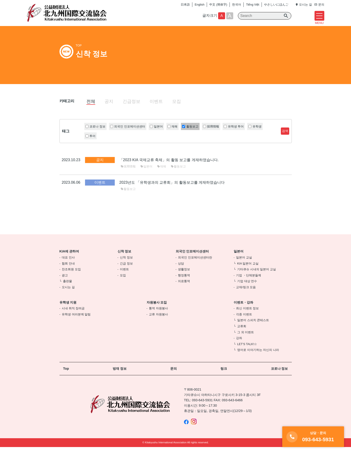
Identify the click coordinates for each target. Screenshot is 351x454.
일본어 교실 (244, 264)
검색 (285, 138)
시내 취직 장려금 (73, 315)
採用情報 (128, 173)
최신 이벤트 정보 (247, 315)
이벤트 (156, 108)
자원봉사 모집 (157, 309)
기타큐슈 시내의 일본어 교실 (256, 276)
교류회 (241, 333)
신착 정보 (124, 258)
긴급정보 (131, 108)
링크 (223, 375)
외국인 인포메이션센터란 (195, 264)
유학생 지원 (68, 309)
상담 (181, 270)
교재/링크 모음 (246, 294)
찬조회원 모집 (71, 276)
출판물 (67, 288)
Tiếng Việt (252, 4)
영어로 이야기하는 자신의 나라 (258, 357)
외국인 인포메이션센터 (192, 258)
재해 (161, 173)
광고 (65, 282)
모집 (176, 108)
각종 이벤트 (244, 321)
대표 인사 (68, 264)
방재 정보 (120, 375)
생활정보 (184, 276)
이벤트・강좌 (243, 309)
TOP (79, 52)
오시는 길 (68, 294)
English (199, 4)
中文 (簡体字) (218, 4)
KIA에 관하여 (69, 258)
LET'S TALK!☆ (247, 351)
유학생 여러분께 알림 (76, 321)
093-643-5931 (202, 407)
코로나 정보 (279, 375)
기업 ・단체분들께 (248, 282)
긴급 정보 (126, 270)
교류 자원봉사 (158, 321)
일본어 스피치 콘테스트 (253, 327)
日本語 (185, 4)
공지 (109, 108)
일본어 (146, 173)
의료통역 (184, 288)
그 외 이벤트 (245, 339)
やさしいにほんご (276, 4)
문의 (173, 375)
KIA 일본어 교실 (248, 270)
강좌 (239, 345)
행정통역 (184, 282)
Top (66, 375)
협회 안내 (68, 270)
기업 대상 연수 (247, 288)
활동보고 (178, 173)
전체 (90, 108)
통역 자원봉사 (158, 315)
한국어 (236, 4)
